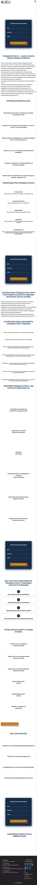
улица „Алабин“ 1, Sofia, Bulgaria (9, 861)
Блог (25, 870)
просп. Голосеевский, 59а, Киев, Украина (10, 872)
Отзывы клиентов (27, 878)
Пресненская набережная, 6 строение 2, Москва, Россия (13, 868)
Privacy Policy (26, 876)
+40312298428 (6, 863)
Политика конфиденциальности (28, 873)
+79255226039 (6, 867)
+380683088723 (6, 870)
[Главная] (4, 2)
